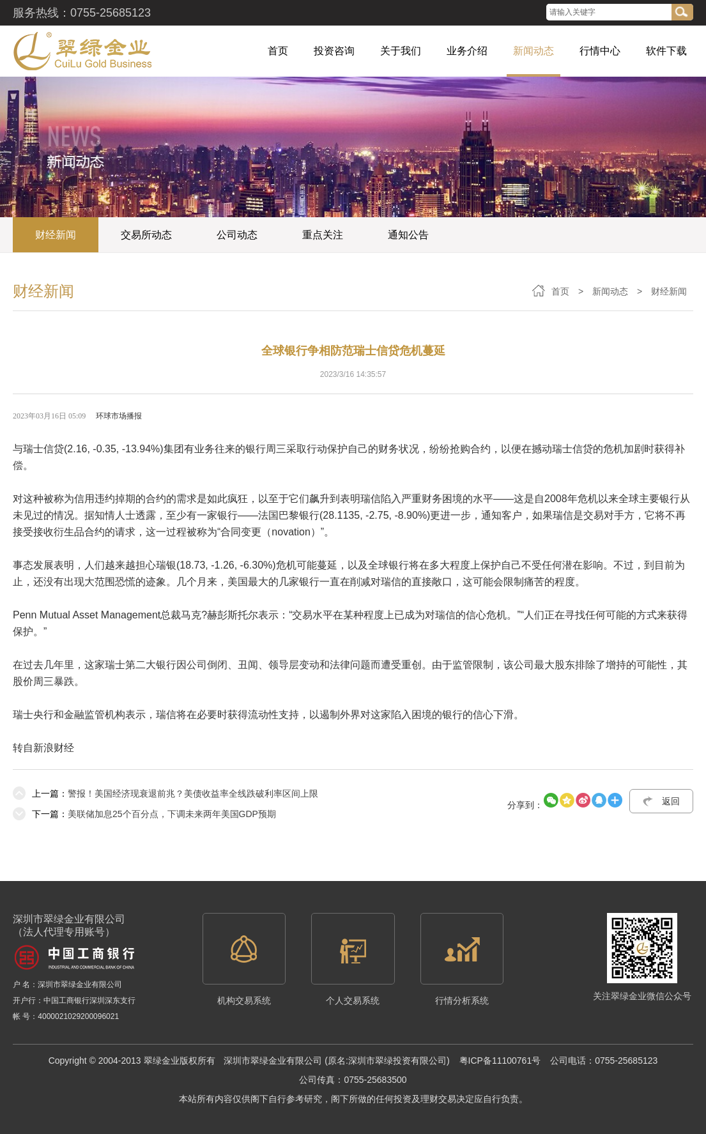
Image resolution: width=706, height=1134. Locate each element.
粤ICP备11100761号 (500, 1060)
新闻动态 (610, 291)
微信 (510, 12)
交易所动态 (146, 234)
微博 (532, 12)
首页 (560, 291)
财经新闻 (55, 234)
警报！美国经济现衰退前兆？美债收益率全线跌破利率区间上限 (165, 793)
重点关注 (322, 234)
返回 (671, 801)
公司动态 (237, 234)
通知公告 (408, 234)
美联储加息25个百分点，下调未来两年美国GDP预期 (144, 814)
